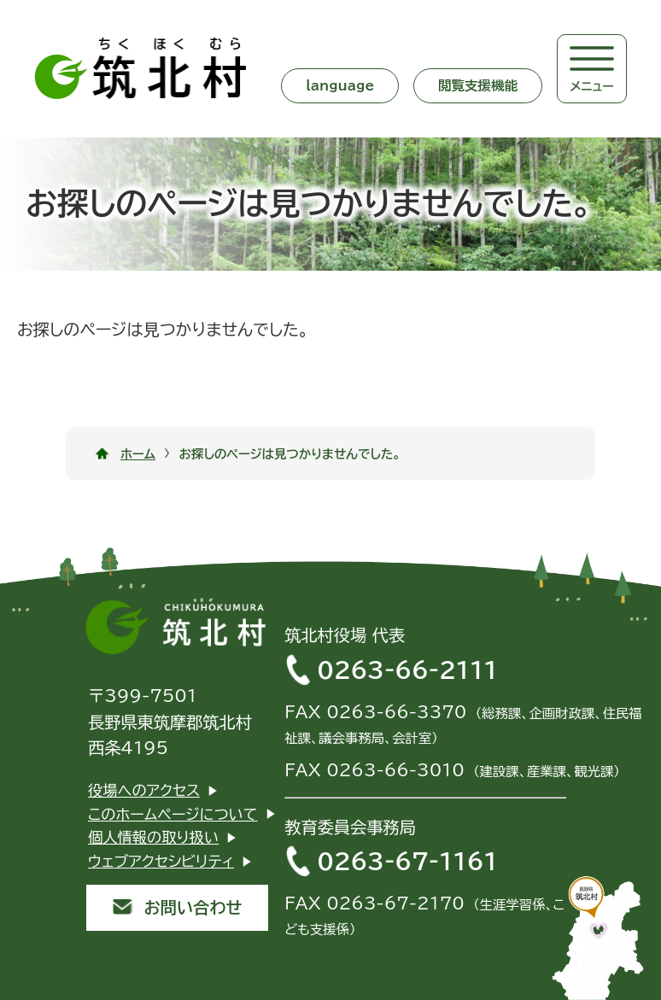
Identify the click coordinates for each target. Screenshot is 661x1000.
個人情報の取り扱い (153, 837)
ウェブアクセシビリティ (161, 861)
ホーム (137, 453)
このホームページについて (173, 814)
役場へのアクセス (144, 790)
